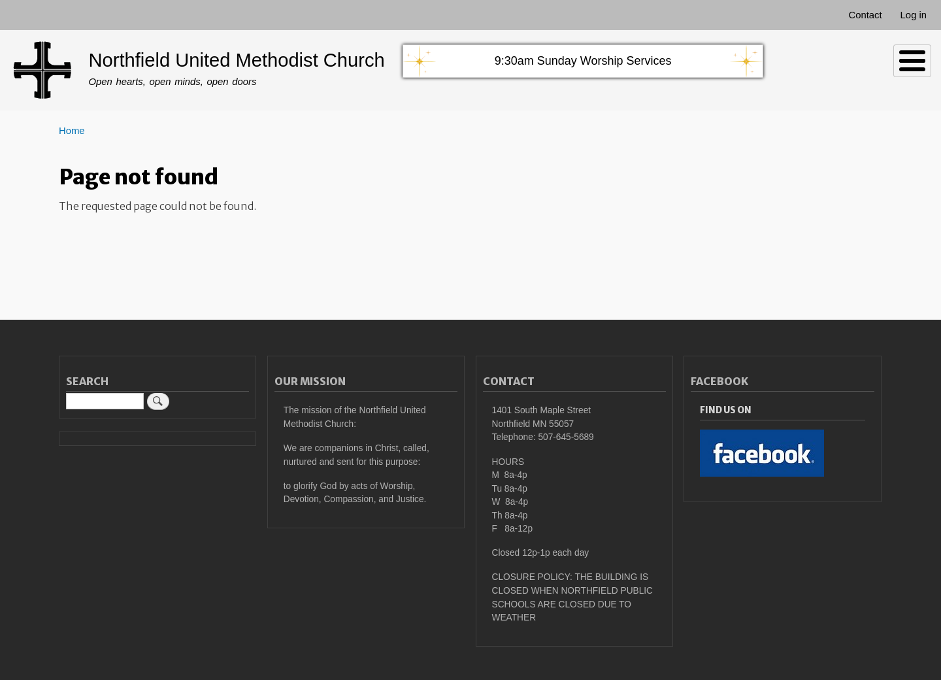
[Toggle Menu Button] (912, 60)
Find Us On (725, 410)
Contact (865, 15)
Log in (913, 15)
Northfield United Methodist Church (236, 60)
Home (72, 131)
